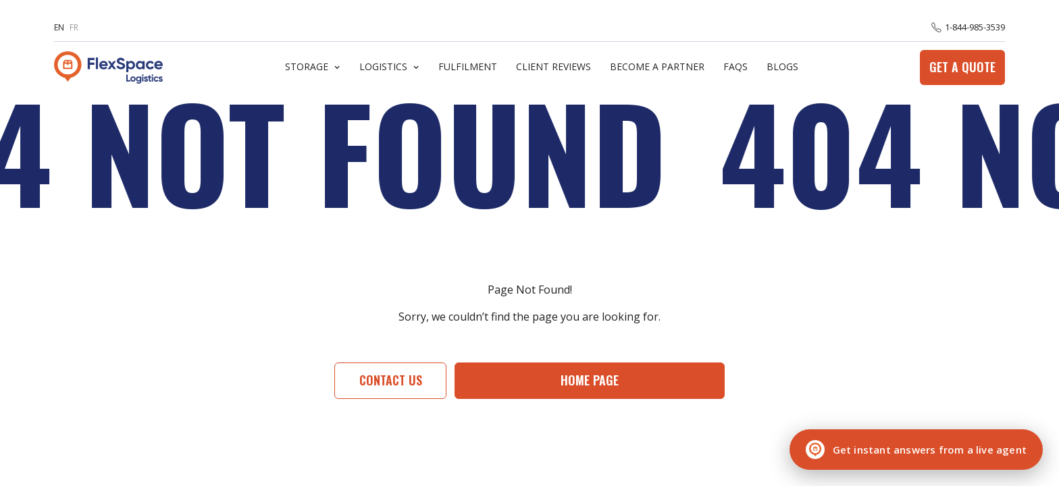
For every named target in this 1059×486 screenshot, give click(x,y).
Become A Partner (657, 67)
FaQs (735, 67)
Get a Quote (962, 67)
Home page (590, 380)
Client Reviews (553, 67)
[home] (108, 67)
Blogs (782, 67)
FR (74, 27)
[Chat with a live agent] (916, 449)
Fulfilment (467, 67)
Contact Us (390, 380)
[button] (312, 67)
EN (59, 27)
